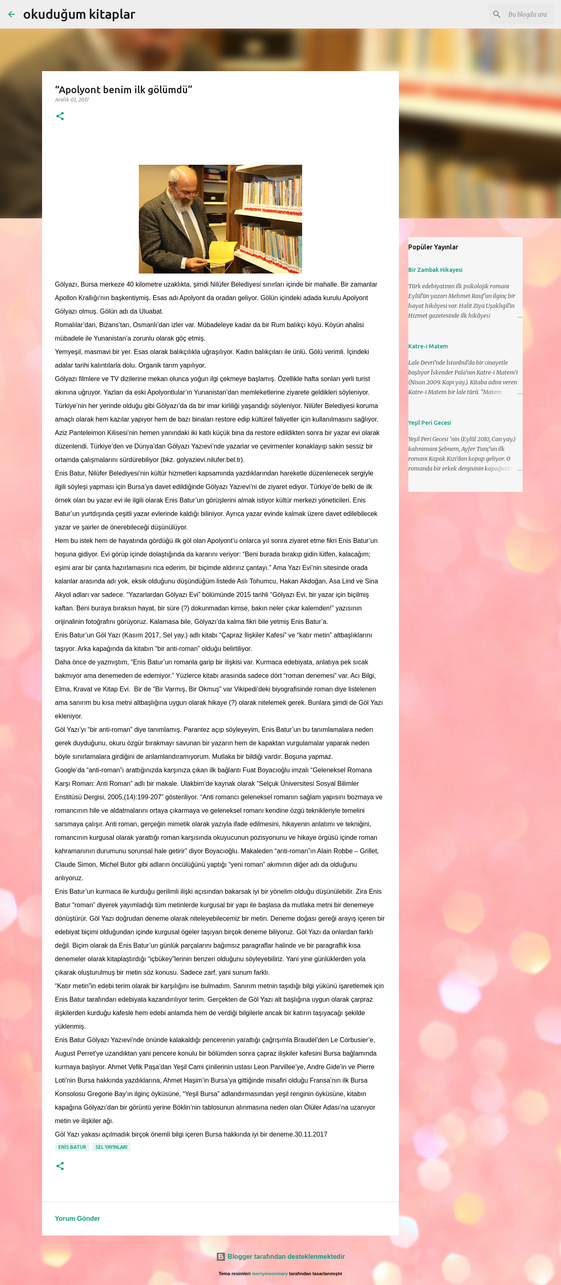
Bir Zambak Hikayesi (435, 270)
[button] (60, 116)
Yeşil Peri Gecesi (429, 422)
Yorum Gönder (77, 1218)
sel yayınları (111, 1147)
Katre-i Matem (428, 346)
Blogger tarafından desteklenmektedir (280, 1256)
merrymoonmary (270, 1273)
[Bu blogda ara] (511, 14)
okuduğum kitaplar (79, 14)
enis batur (72, 1147)
